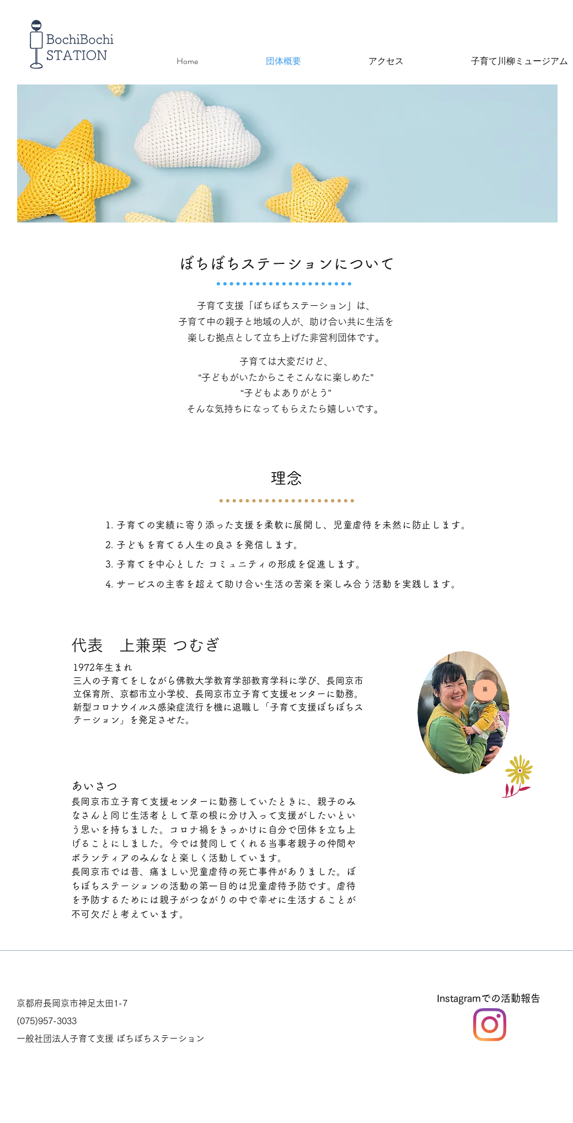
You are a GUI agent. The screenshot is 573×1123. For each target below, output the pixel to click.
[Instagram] (489, 1024)
